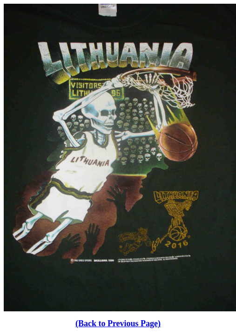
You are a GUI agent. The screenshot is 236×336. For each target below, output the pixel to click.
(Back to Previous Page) (118, 323)
